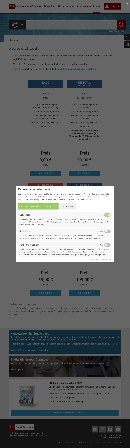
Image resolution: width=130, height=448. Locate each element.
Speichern (67, 206)
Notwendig (24, 215)
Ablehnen (50, 206)
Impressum (108, 259)
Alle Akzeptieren (30, 206)
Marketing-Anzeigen (29, 245)
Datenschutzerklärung (97, 259)
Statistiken (24, 231)
